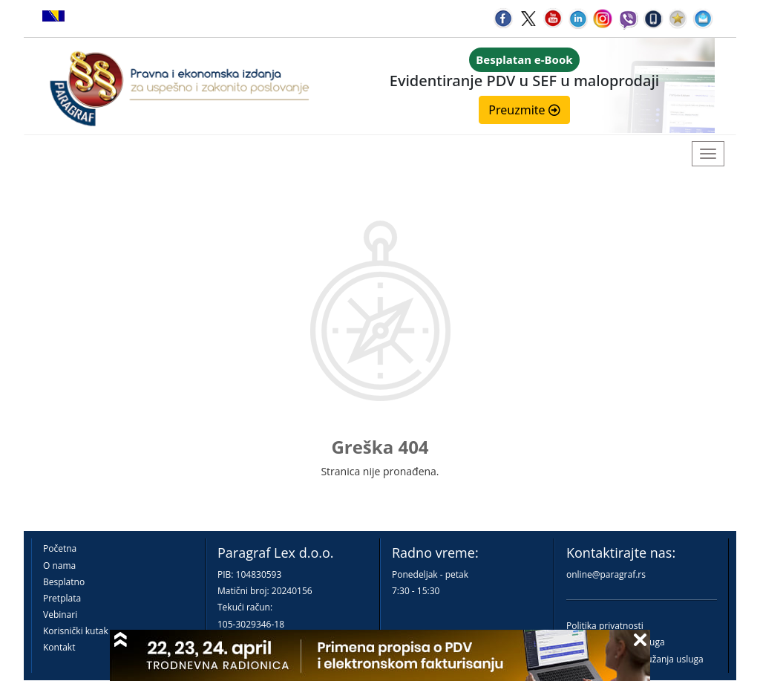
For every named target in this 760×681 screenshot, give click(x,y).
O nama (59, 565)
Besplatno (64, 582)
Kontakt (59, 647)
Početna (59, 548)
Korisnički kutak (75, 631)
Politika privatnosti (604, 625)
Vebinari (60, 614)
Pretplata (62, 598)
